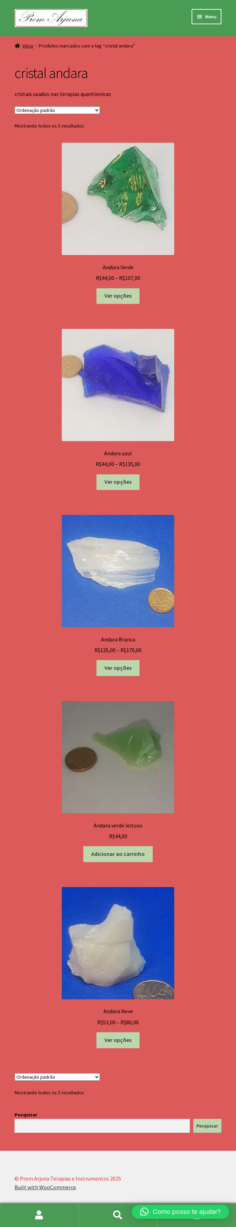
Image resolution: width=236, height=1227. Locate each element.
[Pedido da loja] (57, 110)
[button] (180, 1212)
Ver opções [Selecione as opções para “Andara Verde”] (118, 295)
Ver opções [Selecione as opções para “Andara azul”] (118, 481)
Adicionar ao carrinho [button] (118, 853)
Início (28, 46)
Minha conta (39, 1215)
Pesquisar (26, 1115)
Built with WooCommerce (45, 1187)
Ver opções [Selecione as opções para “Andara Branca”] (118, 667)
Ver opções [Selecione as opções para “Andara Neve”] (118, 1039)
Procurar (118, 1215)
